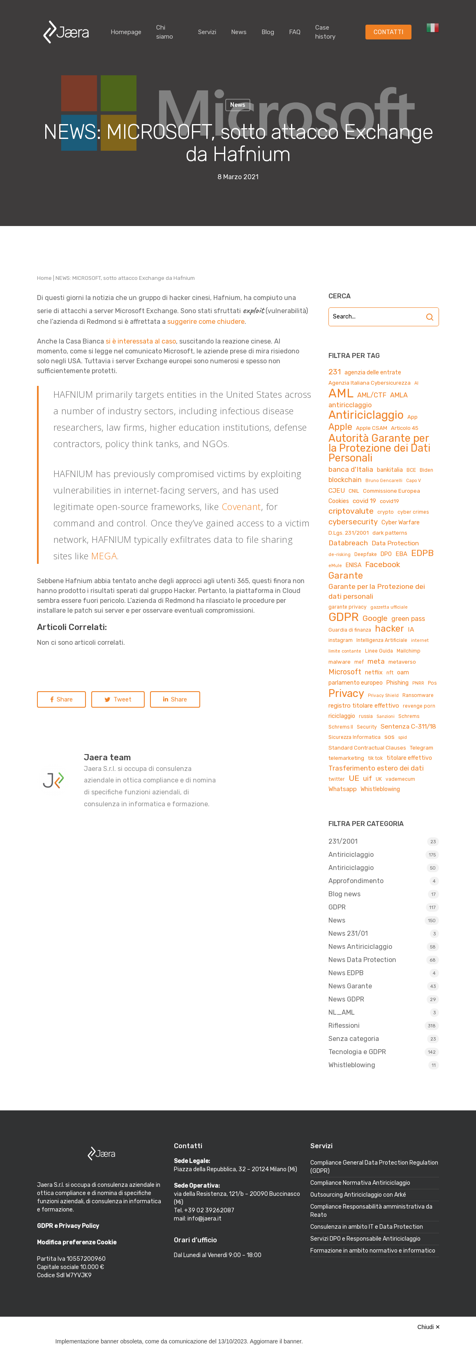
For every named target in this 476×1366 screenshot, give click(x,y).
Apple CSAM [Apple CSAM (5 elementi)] (371, 428)
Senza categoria (353, 1039)
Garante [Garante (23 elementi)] (345, 576)
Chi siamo (164, 32)
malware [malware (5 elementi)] (339, 662)
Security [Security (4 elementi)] (367, 727)
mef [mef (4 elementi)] (359, 662)
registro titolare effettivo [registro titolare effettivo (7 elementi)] (363, 705)
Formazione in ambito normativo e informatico (372, 1250)
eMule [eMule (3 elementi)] (335, 565)
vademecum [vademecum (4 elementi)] (400, 779)
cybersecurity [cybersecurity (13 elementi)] (353, 521)
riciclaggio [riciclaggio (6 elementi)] (341, 716)
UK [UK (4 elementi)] (379, 779)
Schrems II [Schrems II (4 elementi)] (340, 727)
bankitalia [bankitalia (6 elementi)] (390, 469)
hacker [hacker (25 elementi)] (389, 629)
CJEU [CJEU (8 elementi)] (336, 490)
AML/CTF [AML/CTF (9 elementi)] (371, 395)
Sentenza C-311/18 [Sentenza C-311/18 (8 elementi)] (408, 726)
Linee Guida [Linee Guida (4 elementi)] (379, 651)
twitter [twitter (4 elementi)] (336, 779)
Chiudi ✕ (428, 1327)
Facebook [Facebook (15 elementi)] (382, 564)
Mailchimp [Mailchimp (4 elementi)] (409, 651)
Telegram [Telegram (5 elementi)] (421, 748)
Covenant (241, 506)
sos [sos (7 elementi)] (389, 737)
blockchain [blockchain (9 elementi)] (345, 480)
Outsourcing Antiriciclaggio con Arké (358, 1194)
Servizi (207, 32)
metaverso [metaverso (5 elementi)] (402, 662)
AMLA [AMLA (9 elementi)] (399, 395)
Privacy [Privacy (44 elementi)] (346, 693)
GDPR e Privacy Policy (68, 1226)
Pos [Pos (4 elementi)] (432, 683)
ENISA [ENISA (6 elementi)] (353, 565)
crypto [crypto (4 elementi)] (385, 512)
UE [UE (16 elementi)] (354, 778)
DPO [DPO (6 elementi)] (386, 554)
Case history (325, 32)
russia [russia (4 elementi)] (366, 716)
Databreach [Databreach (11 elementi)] (348, 543)
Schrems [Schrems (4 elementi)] (408, 716)
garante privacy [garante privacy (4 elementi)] (347, 607)
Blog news (344, 894)
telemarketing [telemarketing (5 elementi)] (346, 758)
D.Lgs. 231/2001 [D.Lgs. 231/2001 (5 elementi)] (348, 533)
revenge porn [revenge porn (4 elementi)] (419, 706)
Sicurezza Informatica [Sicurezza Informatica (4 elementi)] (354, 737)
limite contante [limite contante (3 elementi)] (344, 651)
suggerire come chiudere (206, 321)
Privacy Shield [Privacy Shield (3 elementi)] (383, 695)
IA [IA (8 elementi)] (411, 629)
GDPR (337, 907)
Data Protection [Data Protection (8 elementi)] (395, 543)
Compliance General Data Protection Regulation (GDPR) (374, 1166)
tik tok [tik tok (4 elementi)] (375, 758)
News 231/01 (348, 933)
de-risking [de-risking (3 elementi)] (339, 554)
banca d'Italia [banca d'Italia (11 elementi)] (350, 469)
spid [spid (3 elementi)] (402, 737)
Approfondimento (356, 881)
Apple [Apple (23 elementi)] (340, 427)
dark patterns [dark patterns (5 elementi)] (389, 533)
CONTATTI (388, 32)
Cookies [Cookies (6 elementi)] (338, 501)
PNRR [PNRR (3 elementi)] (418, 683)
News (239, 32)
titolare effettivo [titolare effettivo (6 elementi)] (409, 758)
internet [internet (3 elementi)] (420, 640)
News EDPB (346, 973)
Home (44, 278)
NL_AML (341, 1012)
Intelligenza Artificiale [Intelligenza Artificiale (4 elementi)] (381, 640)
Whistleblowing (351, 1065)
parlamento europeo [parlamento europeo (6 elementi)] (355, 682)
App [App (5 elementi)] (412, 417)
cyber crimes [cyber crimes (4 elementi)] (413, 512)
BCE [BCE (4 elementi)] (411, 470)
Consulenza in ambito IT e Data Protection (366, 1226)
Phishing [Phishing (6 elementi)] (397, 682)
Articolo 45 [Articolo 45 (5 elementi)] (404, 428)
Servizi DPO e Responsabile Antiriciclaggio (365, 1238)
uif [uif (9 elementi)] (367, 778)
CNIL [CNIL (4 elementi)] (354, 491)
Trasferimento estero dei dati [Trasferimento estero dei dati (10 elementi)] (376, 768)
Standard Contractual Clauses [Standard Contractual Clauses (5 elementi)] (367, 748)
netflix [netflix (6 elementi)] (374, 672)
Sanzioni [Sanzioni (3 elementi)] (386, 716)
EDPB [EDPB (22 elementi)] (422, 553)
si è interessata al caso (141, 341)
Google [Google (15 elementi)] (375, 618)
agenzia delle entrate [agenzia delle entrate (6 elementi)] (372, 372)
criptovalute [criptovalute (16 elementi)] (351, 511)
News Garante (350, 986)
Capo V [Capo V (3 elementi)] (413, 480)
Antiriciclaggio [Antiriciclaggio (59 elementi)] (366, 415)
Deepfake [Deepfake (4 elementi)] (365, 554)
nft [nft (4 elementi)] (389, 673)
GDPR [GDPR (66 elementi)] (343, 617)
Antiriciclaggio (351, 854)
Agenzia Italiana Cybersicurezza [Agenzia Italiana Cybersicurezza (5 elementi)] (369, 383)
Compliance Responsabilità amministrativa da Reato (371, 1210)
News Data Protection (362, 960)
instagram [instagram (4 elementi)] (340, 640)
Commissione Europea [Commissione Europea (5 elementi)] (391, 491)
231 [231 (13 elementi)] (334, 371)
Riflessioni (344, 1025)
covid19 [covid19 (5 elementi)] (389, 501)
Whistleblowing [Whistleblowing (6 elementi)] (380, 789)
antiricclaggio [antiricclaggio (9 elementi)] (350, 405)
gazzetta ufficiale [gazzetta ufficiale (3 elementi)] (389, 607)
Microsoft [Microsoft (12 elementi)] (344, 671)
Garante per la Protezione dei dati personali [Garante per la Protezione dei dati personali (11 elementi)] (376, 591)
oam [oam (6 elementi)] (403, 672)
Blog (267, 32)
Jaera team (107, 757)
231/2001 (343, 841)
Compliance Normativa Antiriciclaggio (360, 1182)
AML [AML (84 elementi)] (341, 393)
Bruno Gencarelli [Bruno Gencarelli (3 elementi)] (383, 480)
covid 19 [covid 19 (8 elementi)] (364, 501)
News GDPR (346, 999)
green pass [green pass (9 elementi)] (408, 619)
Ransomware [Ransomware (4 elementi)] (418, 695)
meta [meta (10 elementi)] (376, 661)
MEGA (104, 555)
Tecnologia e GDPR (357, 1052)
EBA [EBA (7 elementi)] (401, 554)
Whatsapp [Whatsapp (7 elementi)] (342, 789)
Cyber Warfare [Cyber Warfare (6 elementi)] (400, 522)
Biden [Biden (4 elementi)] (426, 470)
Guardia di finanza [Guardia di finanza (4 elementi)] (349, 630)
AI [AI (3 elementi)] (416, 383)
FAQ (294, 32)
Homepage (126, 32)
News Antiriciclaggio (360, 947)
